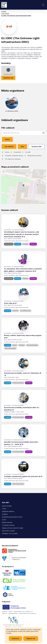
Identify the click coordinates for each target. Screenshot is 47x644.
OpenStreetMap (36, 203)
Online (7, 152)
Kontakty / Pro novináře (9, 533)
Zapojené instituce (8, 511)
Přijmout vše (30, 638)
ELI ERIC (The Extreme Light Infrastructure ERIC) (16, 15)
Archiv (4, 520)
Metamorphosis (7, 522)
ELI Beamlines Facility (11, 111)
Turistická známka (8, 525)
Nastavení (15, 638)
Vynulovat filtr (36, 146)
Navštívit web (8, 78)
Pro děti (27, 152)
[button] (23, 185)
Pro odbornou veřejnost (13, 159)
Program (3, 11)
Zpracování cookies (8, 531)
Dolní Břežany (5, 13)
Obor (22, 146)
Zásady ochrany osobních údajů (12, 528)
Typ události (9, 146)
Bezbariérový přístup (34, 155)
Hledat (7, 139)
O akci (4, 508)
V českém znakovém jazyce (14, 155)
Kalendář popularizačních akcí (12, 517)
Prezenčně (17, 152)
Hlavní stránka (7, 506)
